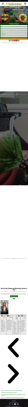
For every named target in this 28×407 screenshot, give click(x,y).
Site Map (20, 392)
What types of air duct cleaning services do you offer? (9, 378)
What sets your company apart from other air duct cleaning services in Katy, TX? (13, 383)
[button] (25, 4)
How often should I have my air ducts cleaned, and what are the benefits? (12, 376)
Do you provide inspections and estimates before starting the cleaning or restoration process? (13, 381)
